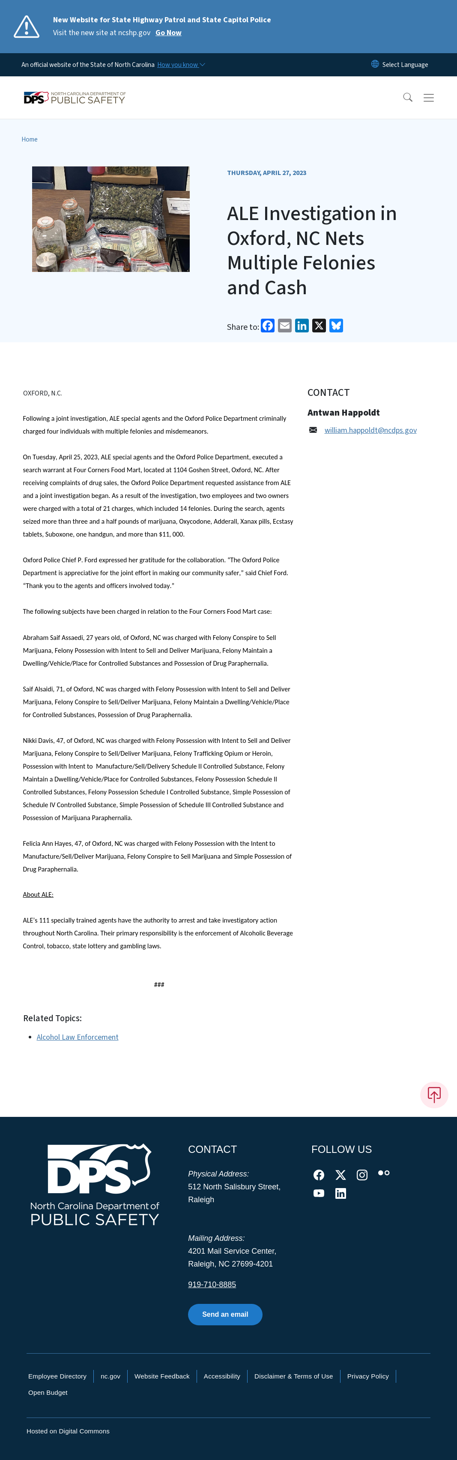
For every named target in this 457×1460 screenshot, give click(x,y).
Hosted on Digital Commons (68, 1431)
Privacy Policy (368, 1376)
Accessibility (222, 1376)
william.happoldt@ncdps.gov (371, 430)
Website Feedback (162, 1376)
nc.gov (110, 1376)
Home (29, 139)
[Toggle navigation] (437, 97)
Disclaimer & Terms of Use (293, 1376)
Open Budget (48, 1392)
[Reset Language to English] (375, 64)
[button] (402, 97)
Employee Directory (57, 1376)
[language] (405, 64)
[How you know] (181, 64)
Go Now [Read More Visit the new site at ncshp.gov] (168, 32)
